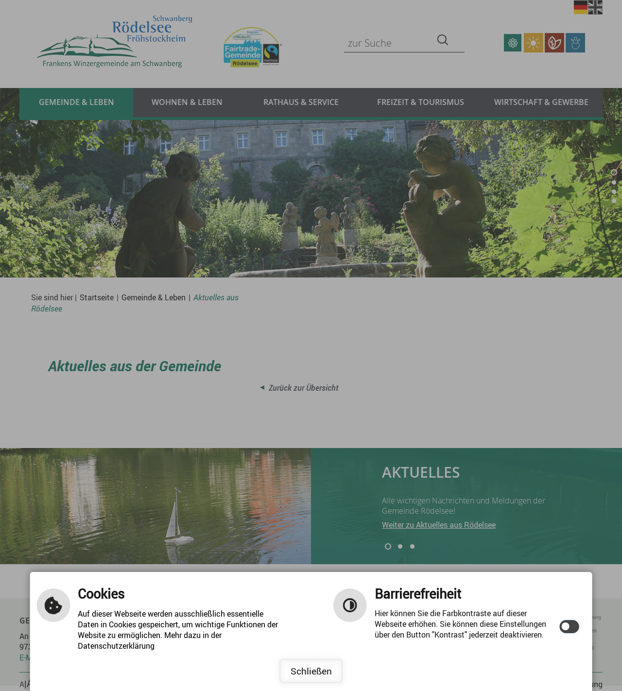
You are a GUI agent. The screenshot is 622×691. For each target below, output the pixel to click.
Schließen (311, 671)
